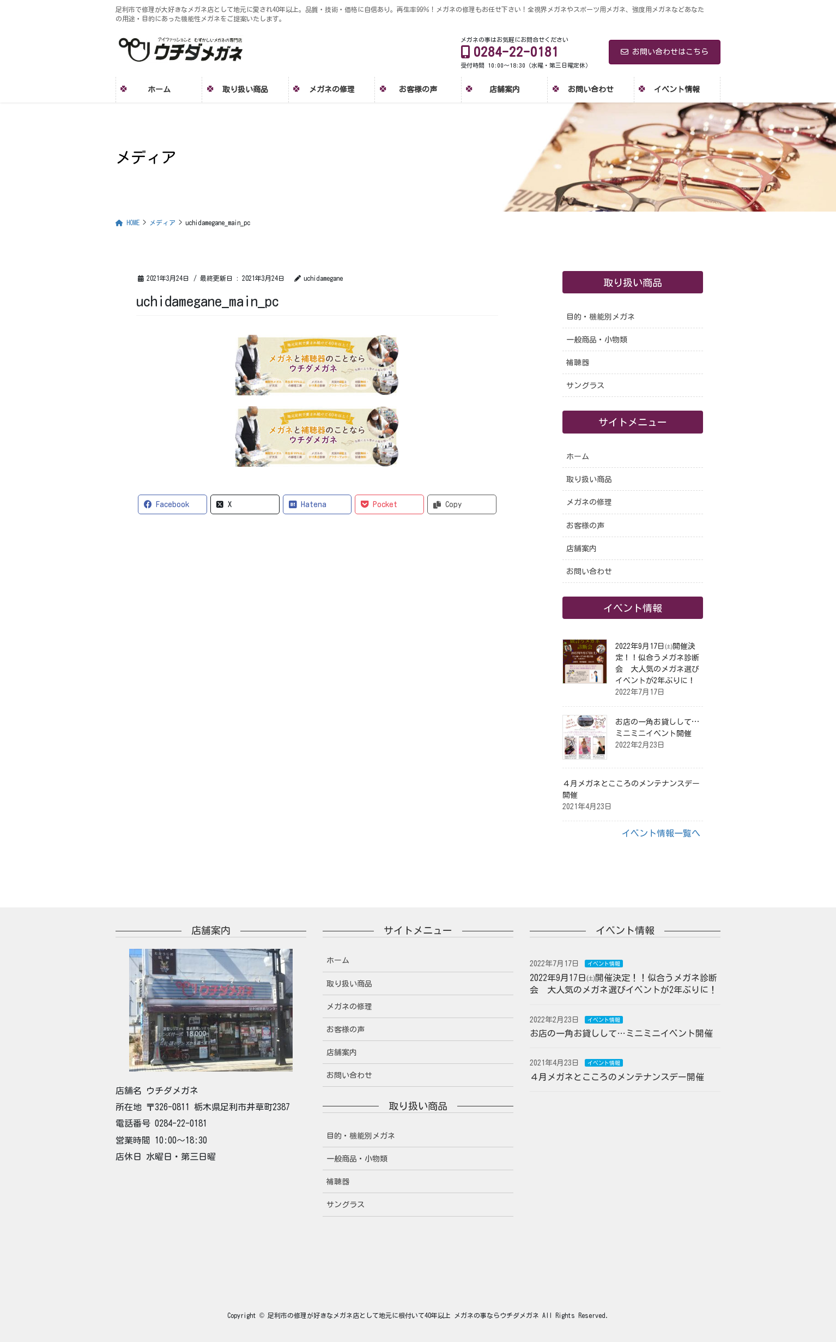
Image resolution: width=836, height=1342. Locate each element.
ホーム (577, 456)
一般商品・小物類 (596, 340)
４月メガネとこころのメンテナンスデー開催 (617, 1077)
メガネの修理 (589, 502)
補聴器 (577, 362)
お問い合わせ (589, 571)
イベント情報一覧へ (661, 833)
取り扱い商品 (589, 479)
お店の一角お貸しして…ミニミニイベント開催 (621, 1033)
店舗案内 (581, 548)
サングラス (585, 385)
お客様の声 (585, 525)
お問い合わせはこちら (664, 52)
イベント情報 (603, 963)
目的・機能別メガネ (600, 317)
